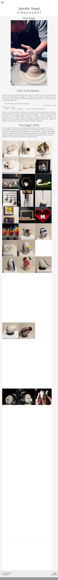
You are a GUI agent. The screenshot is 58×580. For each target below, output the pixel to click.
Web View (54, 574)
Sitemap (9, 573)
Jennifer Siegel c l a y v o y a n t (29, 10)
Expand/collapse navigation (29, 2)
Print (3, 573)
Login (55, 573)
